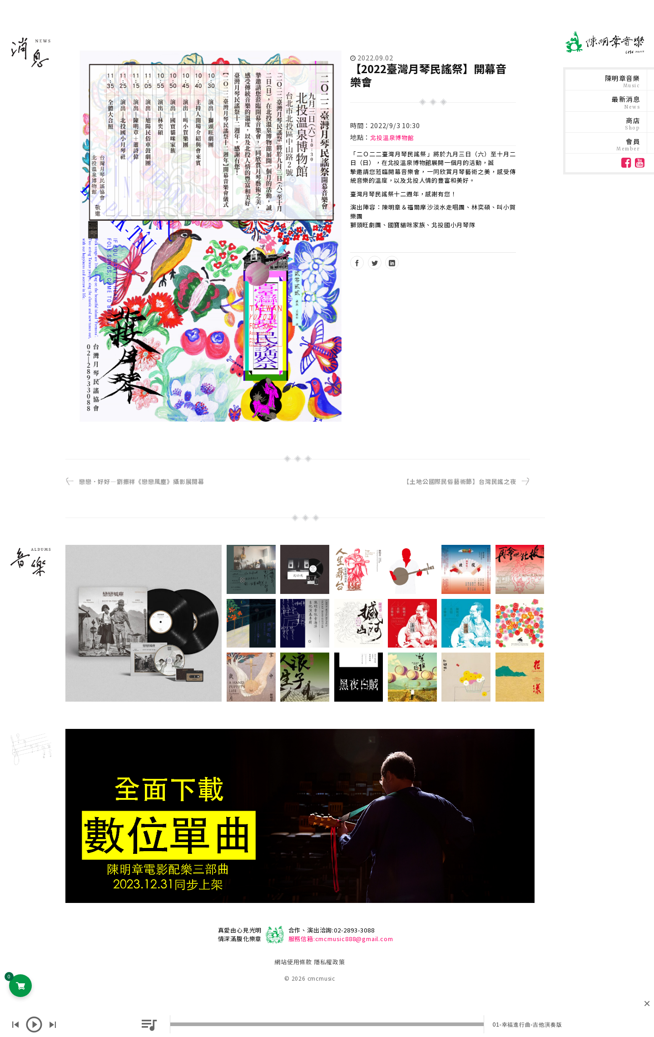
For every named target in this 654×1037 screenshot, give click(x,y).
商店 (632, 123)
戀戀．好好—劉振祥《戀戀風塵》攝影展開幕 (141, 481)
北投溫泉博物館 (392, 137)
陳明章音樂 (622, 81)
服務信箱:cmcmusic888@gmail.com (340, 938)
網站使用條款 (293, 961)
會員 (628, 144)
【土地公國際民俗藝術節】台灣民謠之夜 (459, 481)
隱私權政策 (329, 961)
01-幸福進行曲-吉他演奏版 (527, 1025)
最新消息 (626, 102)
